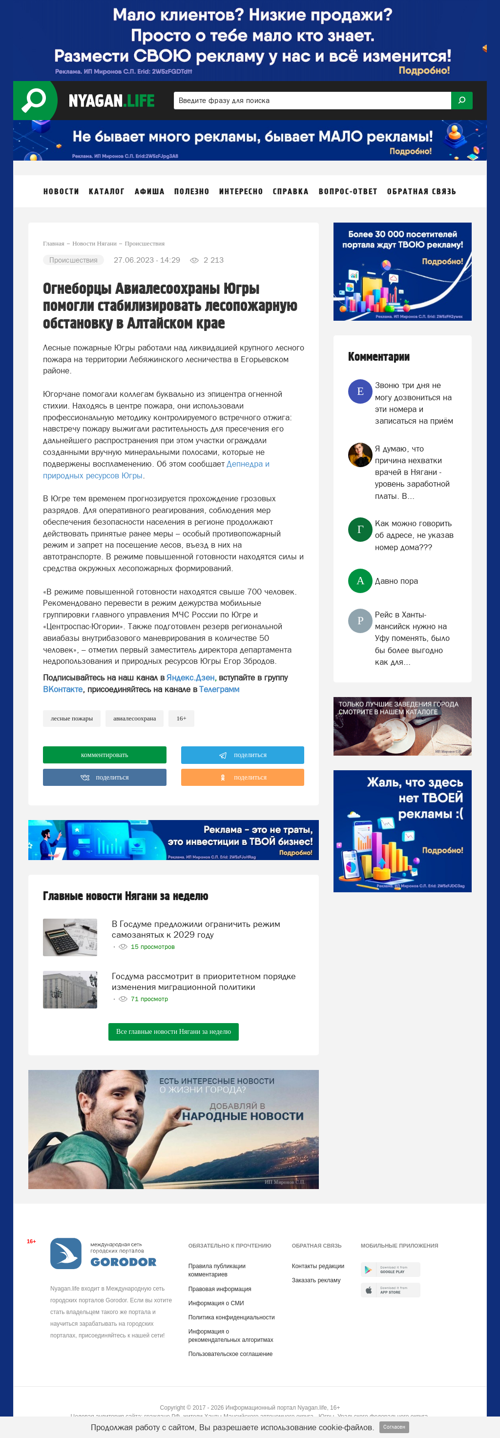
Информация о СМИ (216, 1303)
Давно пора (396, 581)
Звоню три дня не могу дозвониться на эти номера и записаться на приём (414, 403)
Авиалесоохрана (134, 718)
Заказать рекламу (316, 1280)
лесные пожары (72, 718)
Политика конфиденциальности (231, 1317)
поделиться (243, 755)
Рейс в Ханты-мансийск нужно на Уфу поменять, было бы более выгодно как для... (412, 638)
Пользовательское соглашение (230, 1354)
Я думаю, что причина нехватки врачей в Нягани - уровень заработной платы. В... (412, 472)
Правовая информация (219, 1289)
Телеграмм (219, 689)
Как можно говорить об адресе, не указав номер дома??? (414, 535)
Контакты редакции (318, 1266)
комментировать (104, 755)
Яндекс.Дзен (190, 677)
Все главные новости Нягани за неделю (173, 1031)
